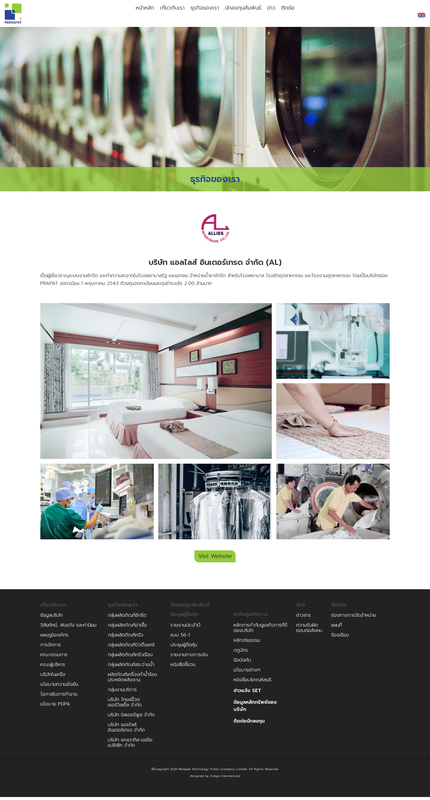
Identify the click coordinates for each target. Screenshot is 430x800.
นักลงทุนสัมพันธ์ (242, 15)
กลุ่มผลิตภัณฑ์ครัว (125, 638)
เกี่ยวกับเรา (167, 15)
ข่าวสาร (303, 618)
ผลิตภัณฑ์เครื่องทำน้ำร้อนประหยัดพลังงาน (132, 680)
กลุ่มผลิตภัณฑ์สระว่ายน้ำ (131, 667)
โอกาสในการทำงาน (58, 697)
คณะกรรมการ (53, 657)
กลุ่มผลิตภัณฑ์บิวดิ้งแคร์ (131, 647)
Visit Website (215, 559)
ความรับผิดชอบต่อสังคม (309, 631)
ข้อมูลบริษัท (51, 618)
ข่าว (273, 15)
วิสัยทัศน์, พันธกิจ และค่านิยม (68, 628)
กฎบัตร (241, 653)
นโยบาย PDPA (55, 707)
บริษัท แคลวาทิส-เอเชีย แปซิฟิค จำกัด (130, 745)
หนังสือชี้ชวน (183, 667)
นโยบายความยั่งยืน (59, 687)
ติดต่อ (295, 15)
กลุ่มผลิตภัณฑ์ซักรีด (127, 618)
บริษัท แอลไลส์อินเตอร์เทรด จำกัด (126, 730)
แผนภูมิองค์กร (54, 638)
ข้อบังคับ (242, 663)
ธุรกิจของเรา (202, 15)
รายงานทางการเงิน (189, 657)
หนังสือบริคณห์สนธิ (252, 682)
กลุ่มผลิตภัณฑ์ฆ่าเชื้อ (127, 628)
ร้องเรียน (340, 638)
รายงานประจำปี (185, 628)
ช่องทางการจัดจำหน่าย (353, 618)
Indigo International (225, 779)
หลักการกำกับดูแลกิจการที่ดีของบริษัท (260, 631)
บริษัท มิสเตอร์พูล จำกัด (131, 717)
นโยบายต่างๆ (247, 673)
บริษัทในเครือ (52, 677)
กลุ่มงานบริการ (122, 692)
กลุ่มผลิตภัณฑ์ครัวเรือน (130, 657)
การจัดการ (50, 647)
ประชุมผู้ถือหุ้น (184, 647)
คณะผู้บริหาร (52, 667)
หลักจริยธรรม (247, 643)
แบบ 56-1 (180, 638)
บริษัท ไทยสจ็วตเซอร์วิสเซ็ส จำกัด (125, 705)
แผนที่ (336, 628)
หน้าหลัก (137, 15)
